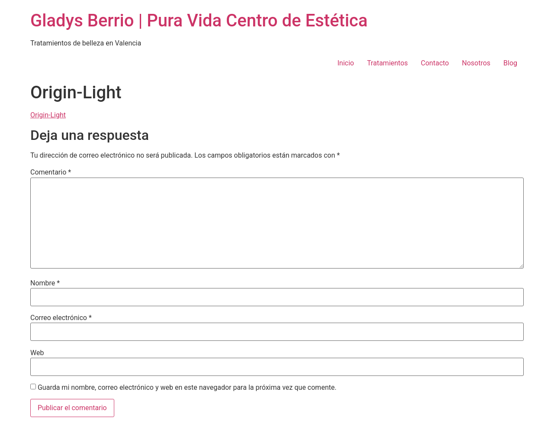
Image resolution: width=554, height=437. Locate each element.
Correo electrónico (61, 317)
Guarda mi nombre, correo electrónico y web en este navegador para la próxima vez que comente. (187, 387)
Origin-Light (48, 115)
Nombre (45, 283)
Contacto (435, 63)
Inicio (345, 63)
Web (37, 353)
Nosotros (476, 63)
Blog (510, 63)
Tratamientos (387, 63)
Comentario (50, 172)
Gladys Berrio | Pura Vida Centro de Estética (198, 20)
